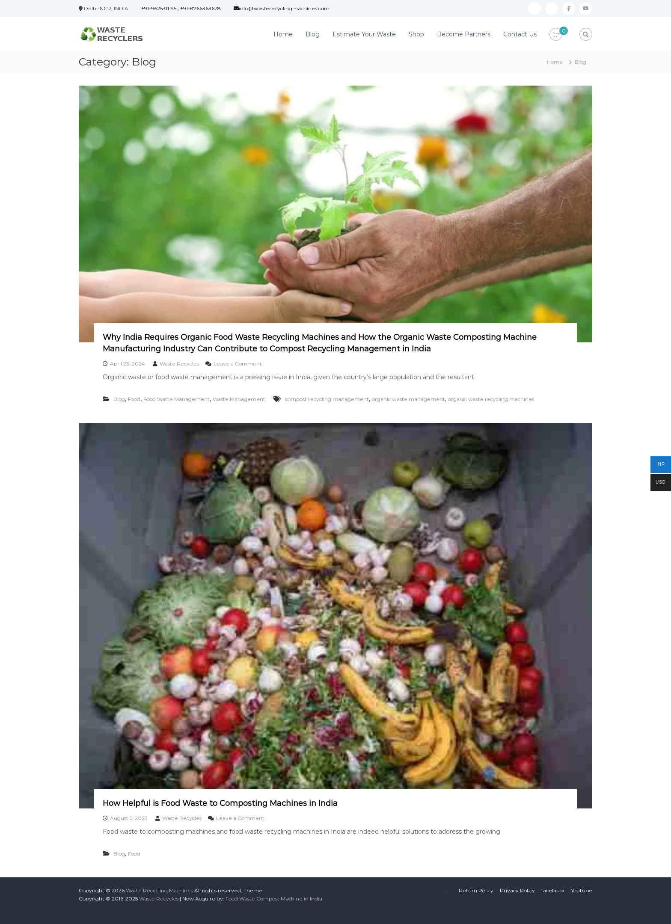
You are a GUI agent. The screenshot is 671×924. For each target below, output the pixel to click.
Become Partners (463, 34)
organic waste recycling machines (491, 399)
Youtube (581, 890)
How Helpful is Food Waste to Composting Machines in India (220, 803)
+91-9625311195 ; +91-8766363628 (181, 8)
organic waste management (408, 399)
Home (283, 34)
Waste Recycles (179, 363)
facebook (552, 890)
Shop (416, 34)
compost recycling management (327, 399)
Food (134, 399)
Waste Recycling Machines (159, 890)
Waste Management (239, 399)
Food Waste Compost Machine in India (274, 898)
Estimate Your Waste (364, 34)
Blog (313, 34)
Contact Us (520, 34)
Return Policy (476, 890)
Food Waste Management (176, 399)
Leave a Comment (238, 363)
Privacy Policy (517, 890)
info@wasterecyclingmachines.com (282, 8)
